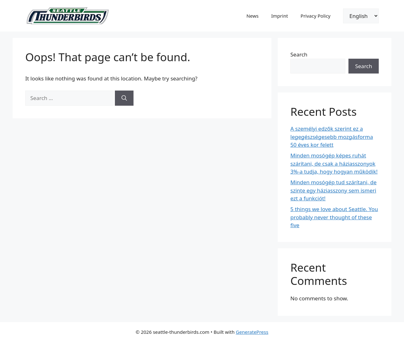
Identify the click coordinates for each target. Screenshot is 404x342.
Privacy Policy (315, 16)
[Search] (124, 98)
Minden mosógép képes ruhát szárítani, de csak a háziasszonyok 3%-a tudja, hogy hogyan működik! (333, 163)
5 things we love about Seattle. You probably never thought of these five (334, 217)
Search (298, 54)
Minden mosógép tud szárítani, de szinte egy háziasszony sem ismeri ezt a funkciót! (333, 190)
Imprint (279, 16)
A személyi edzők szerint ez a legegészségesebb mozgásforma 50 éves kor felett (331, 136)
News (253, 16)
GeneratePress (252, 332)
